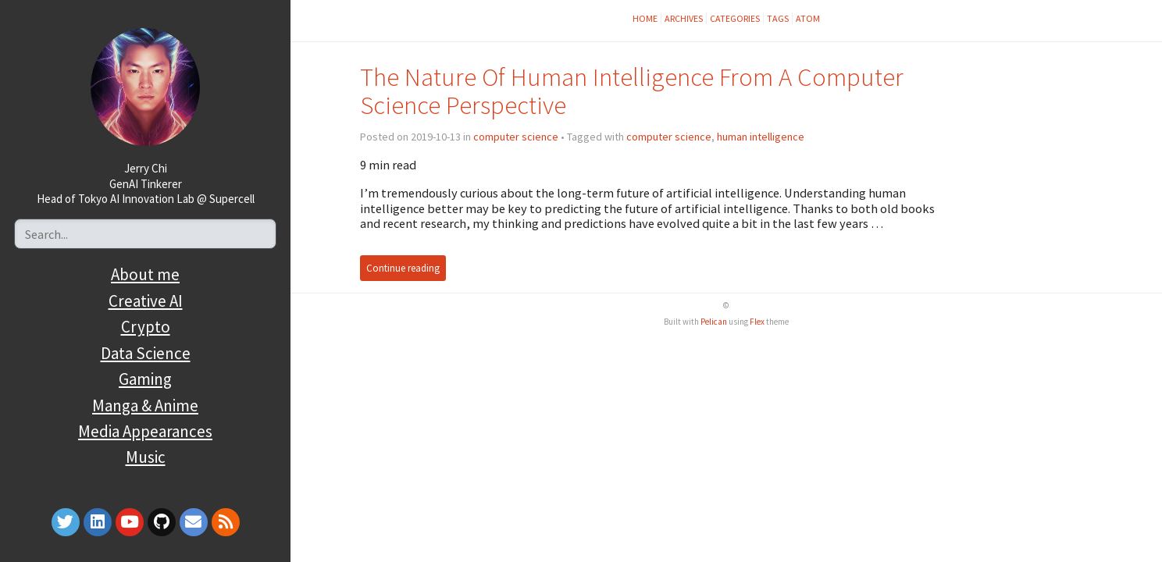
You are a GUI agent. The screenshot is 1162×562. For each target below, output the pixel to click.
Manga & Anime (145, 405)
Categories (735, 18)
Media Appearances (145, 431)
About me (145, 274)
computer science (515, 137)
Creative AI (146, 300)
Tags (778, 18)
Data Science (146, 353)
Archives (684, 18)
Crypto (145, 326)
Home (645, 18)
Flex (757, 321)
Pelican (713, 321)
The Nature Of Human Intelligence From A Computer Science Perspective (632, 91)
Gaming (145, 378)
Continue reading (403, 268)
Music (146, 457)
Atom (808, 18)
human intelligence (760, 137)
